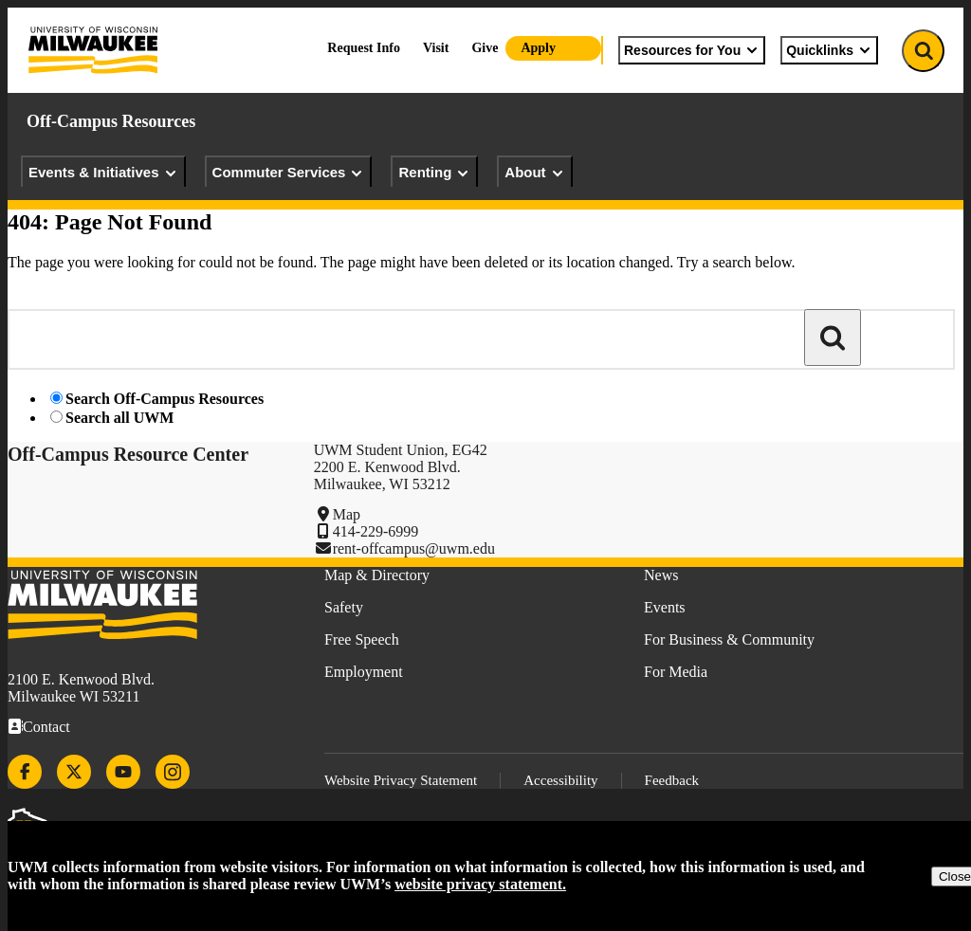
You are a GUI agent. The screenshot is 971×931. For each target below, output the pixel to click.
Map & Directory (377, 575)
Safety (343, 607)
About (534, 172)
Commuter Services (288, 172)
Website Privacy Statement (400, 780)
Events (665, 607)
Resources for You (692, 50)
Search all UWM (119, 418)
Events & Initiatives (103, 172)
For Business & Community (729, 639)
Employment (363, 672)
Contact (46, 727)
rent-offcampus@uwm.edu (414, 548)
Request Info (363, 48)
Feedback (672, 780)
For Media (675, 672)
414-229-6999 (376, 531)
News (661, 575)
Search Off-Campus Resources (164, 399)
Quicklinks (829, 50)
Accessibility (560, 780)
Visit (436, 48)
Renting (434, 172)
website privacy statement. (480, 884)
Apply (538, 48)
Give (484, 48)
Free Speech (361, 639)
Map (346, 514)
